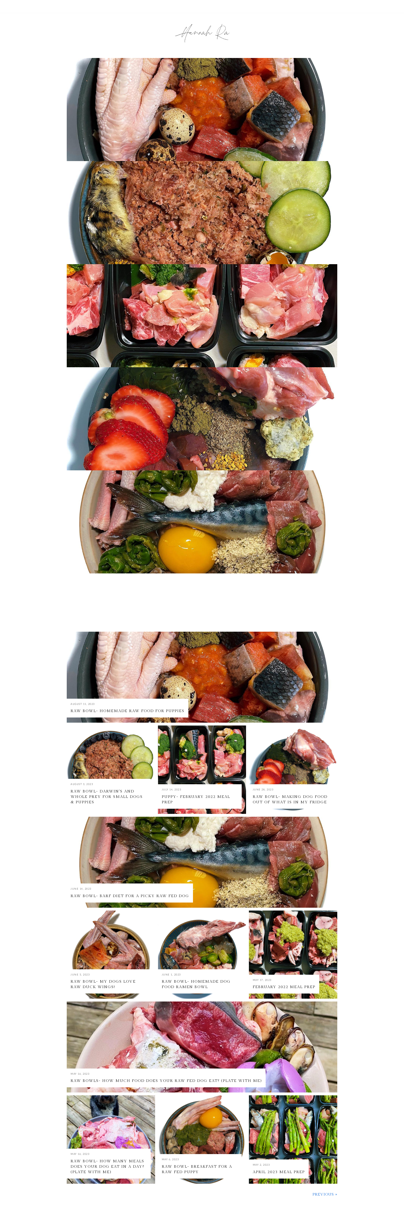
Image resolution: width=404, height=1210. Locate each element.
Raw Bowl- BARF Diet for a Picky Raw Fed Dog (130, 896)
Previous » (325, 1194)
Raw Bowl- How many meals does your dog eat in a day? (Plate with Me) (107, 1166)
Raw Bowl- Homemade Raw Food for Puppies (127, 711)
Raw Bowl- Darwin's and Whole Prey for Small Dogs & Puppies (107, 796)
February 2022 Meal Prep (284, 987)
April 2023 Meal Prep (279, 1172)
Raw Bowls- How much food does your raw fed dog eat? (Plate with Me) (166, 1081)
